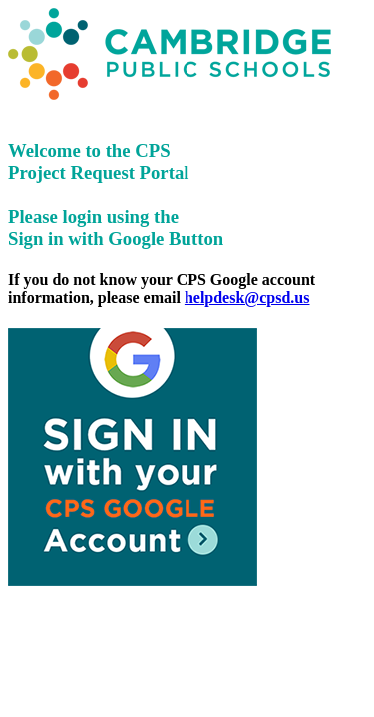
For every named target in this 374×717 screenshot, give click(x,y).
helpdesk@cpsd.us (247, 297)
